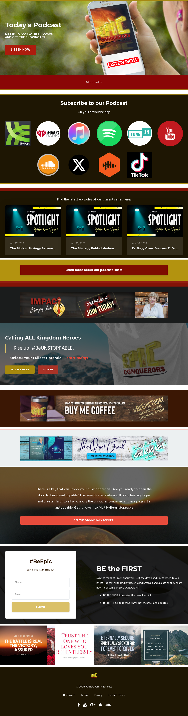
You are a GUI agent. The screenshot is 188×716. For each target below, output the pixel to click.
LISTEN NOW (20, 49)
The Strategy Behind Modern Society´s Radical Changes (112, 248)
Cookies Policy (116, 695)
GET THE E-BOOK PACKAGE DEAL (94, 520)
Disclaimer (69, 695)
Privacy (98, 695)
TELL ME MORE (20, 370)
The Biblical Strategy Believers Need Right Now (45, 248)
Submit (40, 607)
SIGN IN (48, 370)
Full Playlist (94, 82)
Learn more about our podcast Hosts (94, 270)
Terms (84, 695)
